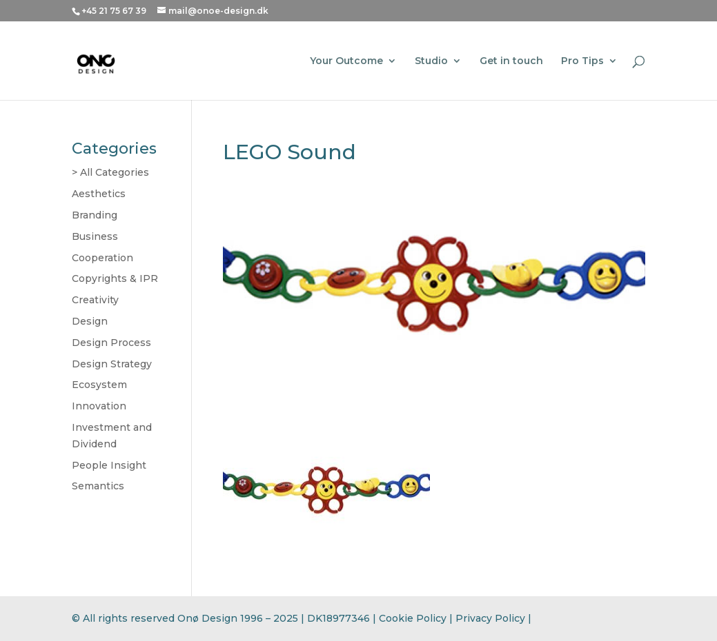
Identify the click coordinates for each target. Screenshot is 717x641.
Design (90, 321)
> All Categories (110, 172)
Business (95, 236)
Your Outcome (346, 61)
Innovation (99, 406)
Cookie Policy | (417, 618)
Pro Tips (582, 61)
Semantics (98, 486)
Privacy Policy (490, 618)
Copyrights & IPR (115, 278)
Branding (94, 215)
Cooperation (102, 258)
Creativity (95, 300)
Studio (431, 61)
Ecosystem (99, 384)
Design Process (111, 342)
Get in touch (511, 61)
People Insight (109, 465)
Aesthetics (99, 193)
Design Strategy (112, 364)
